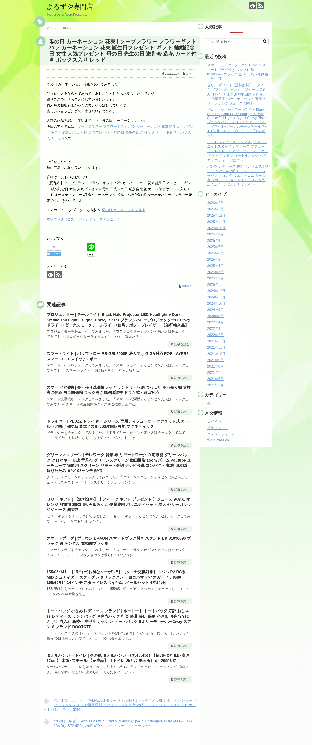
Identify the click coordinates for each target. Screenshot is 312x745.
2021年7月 (215, 372)
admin (187, 286)
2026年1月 (215, 209)
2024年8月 (215, 316)
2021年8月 (215, 366)
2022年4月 (215, 322)
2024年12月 (216, 291)
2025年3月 (215, 272)
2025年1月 (215, 284)
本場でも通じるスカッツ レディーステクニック (83, 219)
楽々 (188, 73)
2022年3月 (215, 328)
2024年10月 (216, 303)
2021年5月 (215, 385)
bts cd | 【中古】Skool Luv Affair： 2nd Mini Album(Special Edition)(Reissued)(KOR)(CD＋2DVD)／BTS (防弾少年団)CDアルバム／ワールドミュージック (118, 723)
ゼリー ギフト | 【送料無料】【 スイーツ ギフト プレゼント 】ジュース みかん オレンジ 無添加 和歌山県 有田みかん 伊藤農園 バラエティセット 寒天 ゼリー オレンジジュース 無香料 (119, 504)
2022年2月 (215, 335)
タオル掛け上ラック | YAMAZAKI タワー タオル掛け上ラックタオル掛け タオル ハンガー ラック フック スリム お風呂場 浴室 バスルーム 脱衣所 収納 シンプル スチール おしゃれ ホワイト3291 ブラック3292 (120, 704)
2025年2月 (215, 278)
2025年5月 (215, 259)
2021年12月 (216, 341)
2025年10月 (216, 228)
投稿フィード (217, 428)
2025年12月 (216, 215)
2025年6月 (215, 253)
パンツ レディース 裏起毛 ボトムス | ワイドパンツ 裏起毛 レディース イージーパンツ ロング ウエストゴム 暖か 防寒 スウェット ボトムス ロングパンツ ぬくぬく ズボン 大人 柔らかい (237, 175)
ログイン (214, 421)
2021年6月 (215, 379)
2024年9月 (215, 310)
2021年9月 (215, 360)
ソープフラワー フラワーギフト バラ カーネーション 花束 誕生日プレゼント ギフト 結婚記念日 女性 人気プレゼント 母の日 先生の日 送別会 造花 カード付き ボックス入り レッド (120, 132)
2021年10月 (216, 354)
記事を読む (181, 344)
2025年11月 (216, 222)
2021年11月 (216, 347)
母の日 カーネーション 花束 (123, 210)
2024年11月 (216, 297)
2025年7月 (215, 247)
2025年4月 (215, 266)
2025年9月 (215, 234)
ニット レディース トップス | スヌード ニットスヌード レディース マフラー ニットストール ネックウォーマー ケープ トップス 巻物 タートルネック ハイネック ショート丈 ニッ (237, 151)
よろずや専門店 (70, 6)
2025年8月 (215, 240)
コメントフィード (221, 434)
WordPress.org (218, 440)
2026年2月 (215, 203)
